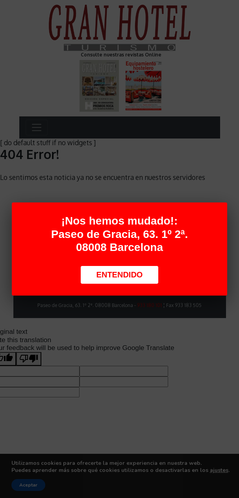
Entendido (119, 274)
